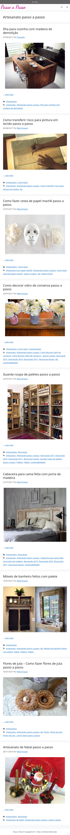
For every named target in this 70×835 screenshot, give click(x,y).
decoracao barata (46, 359)
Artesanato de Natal (15, 820)
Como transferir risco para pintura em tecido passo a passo (30, 122)
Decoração (22, 452)
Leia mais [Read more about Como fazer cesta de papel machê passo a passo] (9, 260)
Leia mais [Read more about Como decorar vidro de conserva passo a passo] (9, 342)
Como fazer (23, 182)
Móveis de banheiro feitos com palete (30, 576)
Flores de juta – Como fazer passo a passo (21, 735)
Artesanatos (11, 101)
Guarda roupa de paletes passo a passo (31, 374)
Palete (16, 652)
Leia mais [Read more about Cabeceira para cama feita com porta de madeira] (9, 547)
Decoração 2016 (15, 359)
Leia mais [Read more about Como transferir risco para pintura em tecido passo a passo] (9, 175)
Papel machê (47, 274)
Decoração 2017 (31, 359)
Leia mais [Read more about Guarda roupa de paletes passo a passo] (9, 445)
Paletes (19, 462)
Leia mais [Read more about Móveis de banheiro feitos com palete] (9, 638)
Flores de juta (56, 732)
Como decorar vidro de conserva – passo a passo (33, 356)
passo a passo (54, 820)
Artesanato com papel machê (19, 270)
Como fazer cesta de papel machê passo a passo (33, 203)
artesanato (11, 105)
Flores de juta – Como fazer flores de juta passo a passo (32, 665)
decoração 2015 (47, 455)
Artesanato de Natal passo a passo (28, 747)
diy (21, 189)
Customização (35, 349)
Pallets (27, 462)
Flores (46, 732)
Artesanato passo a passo (28, 105)
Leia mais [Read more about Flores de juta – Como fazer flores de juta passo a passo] (9, 721)
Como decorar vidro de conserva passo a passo (32, 287)
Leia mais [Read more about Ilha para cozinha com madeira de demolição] (9, 94)
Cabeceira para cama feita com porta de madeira (32, 476)
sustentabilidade (10, 362)
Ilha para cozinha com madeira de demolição (27, 31)
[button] (62, 7)
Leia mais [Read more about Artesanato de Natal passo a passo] (9, 809)
